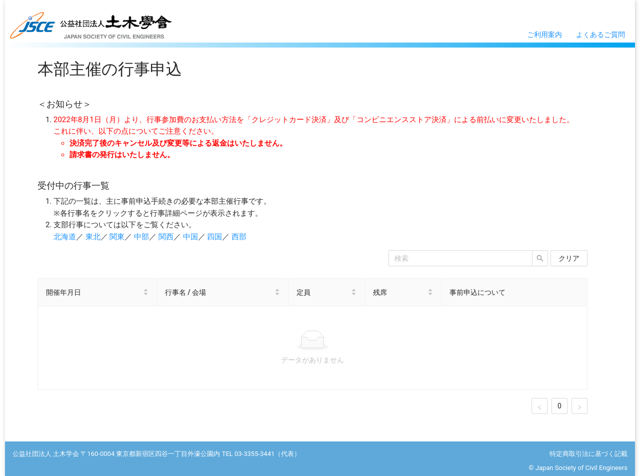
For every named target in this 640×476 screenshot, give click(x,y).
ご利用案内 (544, 35)
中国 (190, 236)
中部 (141, 236)
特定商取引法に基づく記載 (589, 453)
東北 (93, 236)
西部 (239, 236)
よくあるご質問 (600, 35)
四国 (214, 236)
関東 (117, 236)
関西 (166, 236)
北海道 (65, 236)
